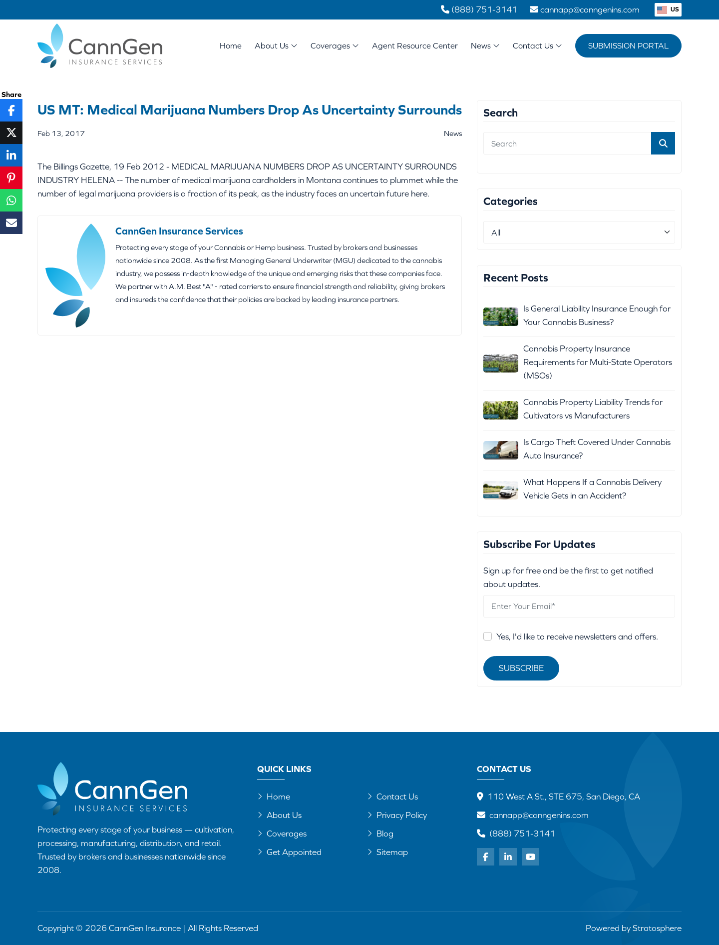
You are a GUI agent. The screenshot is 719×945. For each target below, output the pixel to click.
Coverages (335, 45)
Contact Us (537, 45)
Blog (380, 833)
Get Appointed (289, 852)
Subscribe (521, 668)
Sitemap (387, 852)
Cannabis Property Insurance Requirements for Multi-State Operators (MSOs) (597, 362)
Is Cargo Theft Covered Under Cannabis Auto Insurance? (597, 448)
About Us (276, 45)
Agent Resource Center (415, 45)
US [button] (668, 9)
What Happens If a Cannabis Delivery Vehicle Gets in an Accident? (592, 488)
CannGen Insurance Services (179, 230)
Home (231, 45)
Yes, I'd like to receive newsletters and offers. (577, 637)
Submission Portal (628, 45)
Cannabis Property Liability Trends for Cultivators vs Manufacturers (593, 408)
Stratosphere (657, 928)
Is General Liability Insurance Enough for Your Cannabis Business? (597, 315)
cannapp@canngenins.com (539, 815)
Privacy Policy (397, 815)
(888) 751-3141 (522, 833)
